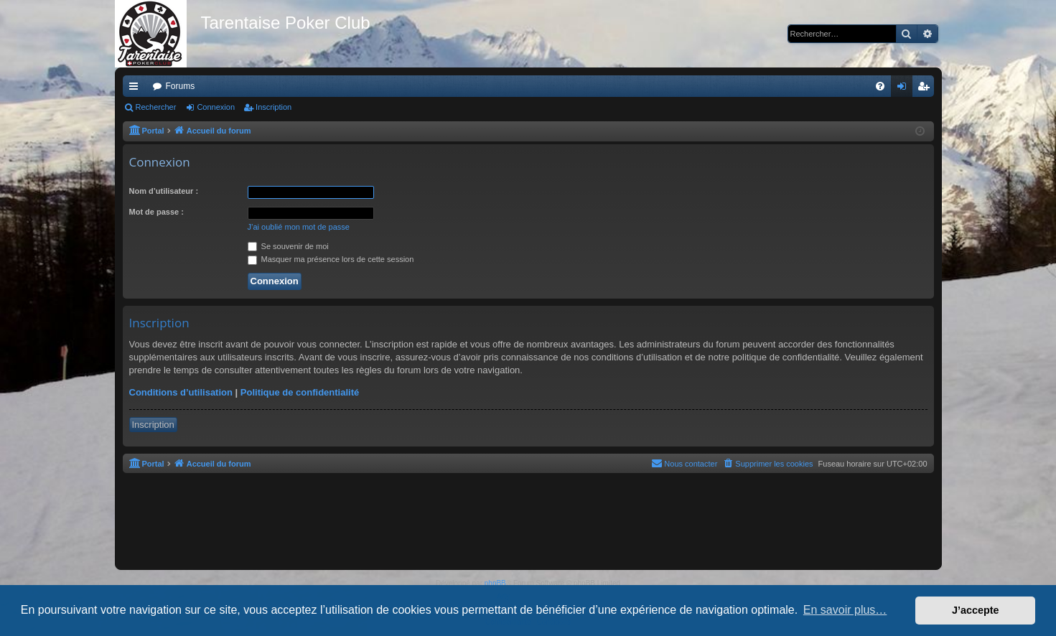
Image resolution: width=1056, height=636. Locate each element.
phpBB (495, 583)
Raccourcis (136, 89)
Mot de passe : (156, 211)
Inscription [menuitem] (925, 89)
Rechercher (156, 107)
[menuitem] (880, 86)
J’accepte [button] (975, 610)
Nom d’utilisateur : (164, 191)
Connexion (216, 107)
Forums (180, 86)
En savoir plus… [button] (845, 610)
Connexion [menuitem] (904, 89)
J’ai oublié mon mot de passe (299, 227)
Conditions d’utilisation (181, 392)
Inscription (273, 107)
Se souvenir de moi (288, 246)
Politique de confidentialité (299, 392)
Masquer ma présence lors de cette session (331, 259)
